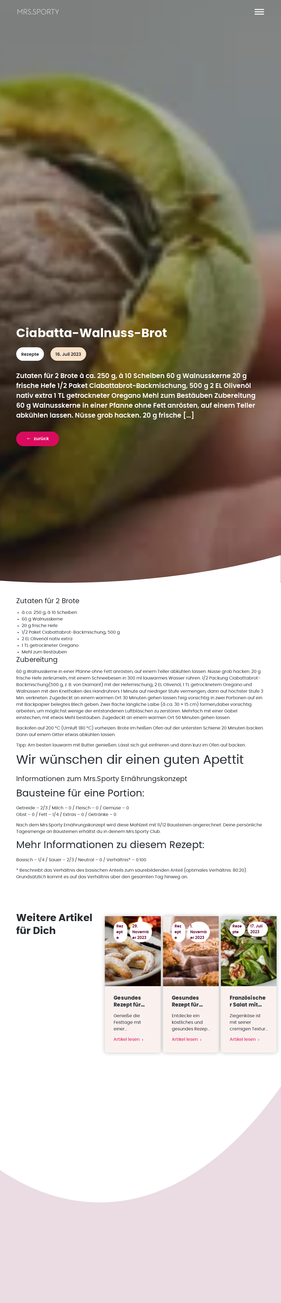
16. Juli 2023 (68, 355)
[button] (259, 12)
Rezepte (30, 355)
